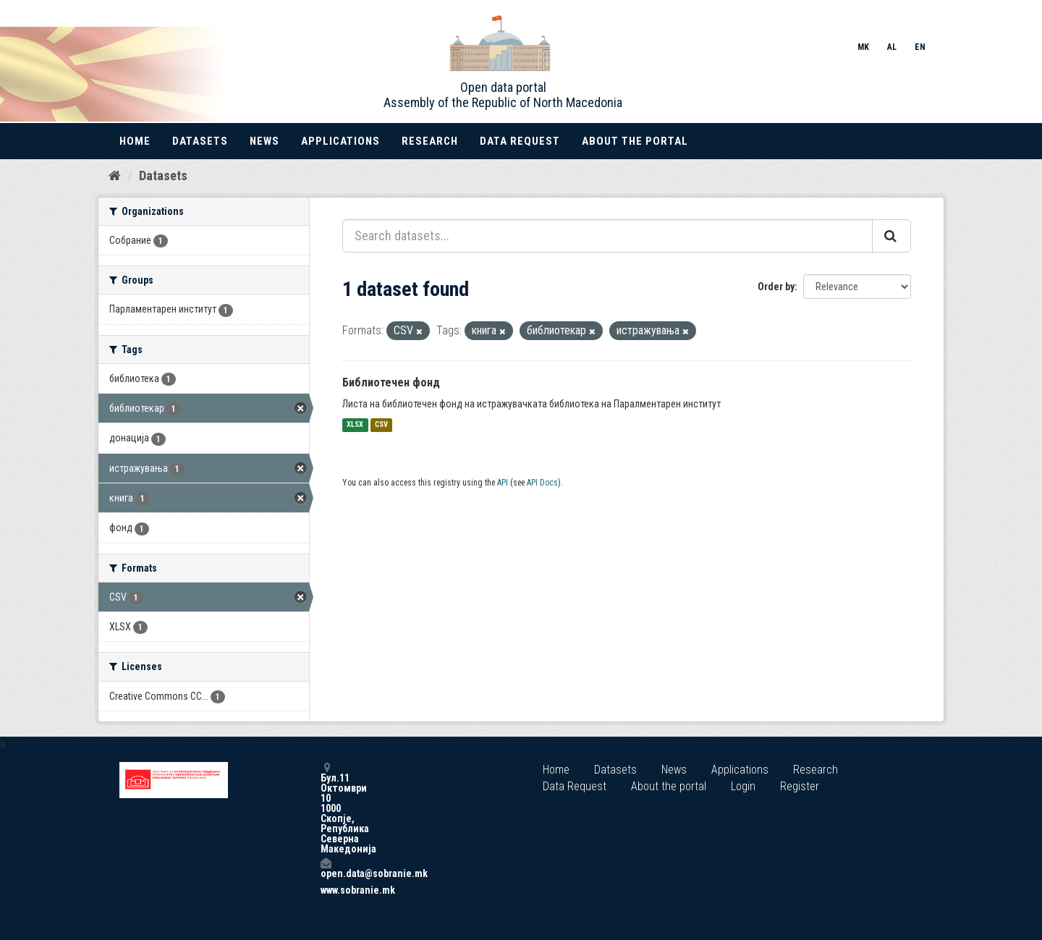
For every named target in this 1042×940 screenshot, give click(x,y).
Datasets (200, 141)
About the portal (635, 141)
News (264, 141)
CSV (381, 425)
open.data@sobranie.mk (326, 868)
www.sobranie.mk (326, 890)
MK (863, 47)
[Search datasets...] (607, 236)
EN (920, 47)
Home (135, 141)
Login (743, 786)
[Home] (115, 176)
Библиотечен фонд (391, 382)
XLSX (355, 425)
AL (892, 47)
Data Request (520, 141)
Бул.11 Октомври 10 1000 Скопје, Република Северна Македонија (326, 808)
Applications (340, 141)
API (502, 483)
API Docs (542, 483)
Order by (776, 286)
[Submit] (891, 236)
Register (799, 786)
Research (430, 141)
